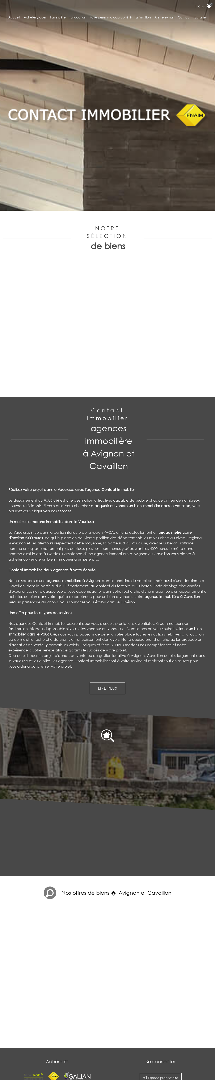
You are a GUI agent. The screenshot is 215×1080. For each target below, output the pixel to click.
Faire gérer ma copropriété (111, 19)
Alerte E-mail (164, 19)
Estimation (143, 19)
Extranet (200, 19)
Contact (184, 19)
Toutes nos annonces (87, 1043)
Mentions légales (33, 1043)
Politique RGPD (108, 1043)
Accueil (14, 19)
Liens (64, 1043)
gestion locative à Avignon (122, 602)
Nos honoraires (51, 1043)
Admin (71, 1043)
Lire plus (107, 635)
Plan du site (16, 1043)
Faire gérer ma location (68, 19)
